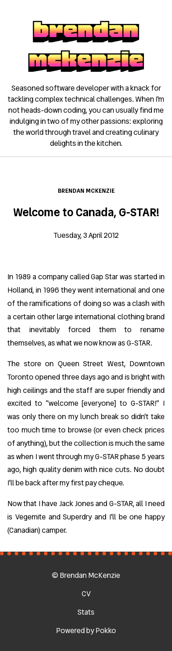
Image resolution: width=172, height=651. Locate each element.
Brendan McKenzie (86, 190)
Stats (86, 612)
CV (86, 593)
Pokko (105, 630)
